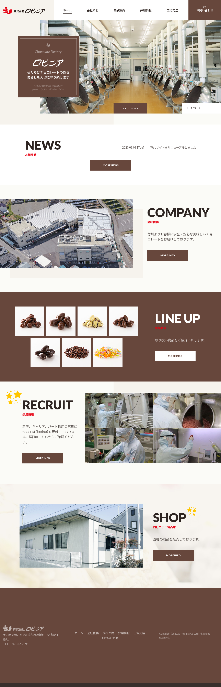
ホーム (79, 633)
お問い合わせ (109, 638)
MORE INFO (167, 255)
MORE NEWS (110, 165)
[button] (200, 108)
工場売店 (139, 633)
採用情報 (124, 633)
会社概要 (93, 633)
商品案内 (108, 633)
